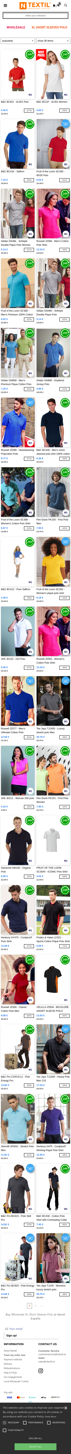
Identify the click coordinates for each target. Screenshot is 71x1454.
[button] (54, 5)
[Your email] (31, 1328)
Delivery (8, 1364)
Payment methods (13, 1359)
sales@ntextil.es (46, 1361)
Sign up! (11, 1335)
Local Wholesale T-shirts (16, 1381)
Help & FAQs (10, 1372)
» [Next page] (41, 1305)
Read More (50, 1416)
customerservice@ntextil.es (52, 1354)
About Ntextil (10, 1350)
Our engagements (13, 1377)
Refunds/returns (12, 1368)
